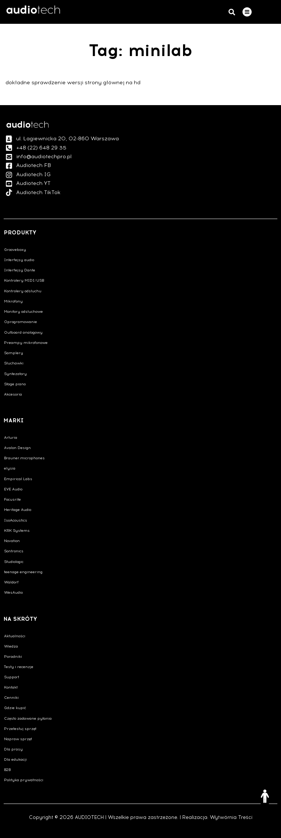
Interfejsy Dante (19, 270)
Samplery (13, 353)
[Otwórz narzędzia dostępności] (265, 796)
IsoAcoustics (15, 520)
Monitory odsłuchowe (23, 311)
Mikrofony (13, 301)
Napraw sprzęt (18, 739)
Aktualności (14, 636)
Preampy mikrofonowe (26, 342)
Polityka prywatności (23, 780)
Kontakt (11, 687)
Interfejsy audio (19, 259)
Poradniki (13, 656)
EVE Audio (13, 489)
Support (11, 677)
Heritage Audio (17, 509)
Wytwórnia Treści (231, 817)
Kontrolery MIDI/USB (24, 280)
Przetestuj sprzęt (20, 728)
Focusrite (12, 499)
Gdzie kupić (15, 707)
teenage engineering (23, 572)
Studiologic (13, 561)
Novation (12, 540)
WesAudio (13, 592)
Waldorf (11, 582)
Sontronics (13, 551)
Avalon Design (17, 447)
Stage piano (15, 384)
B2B (7, 769)
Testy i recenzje (18, 666)
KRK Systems (17, 530)
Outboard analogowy (23, 332)
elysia (9, 468)
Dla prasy (13, 749)
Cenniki (11, 697)
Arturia (10, 437)
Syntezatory (15, 373)
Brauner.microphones (24, 458)
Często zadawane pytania (28, 718)
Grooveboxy (15, 249)
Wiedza (11, 646)
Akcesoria (13, 394)
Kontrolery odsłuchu (22, 291)
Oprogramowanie (20, 321)
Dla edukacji (15, 759)
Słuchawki (13, 363)
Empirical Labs (18, 479)
